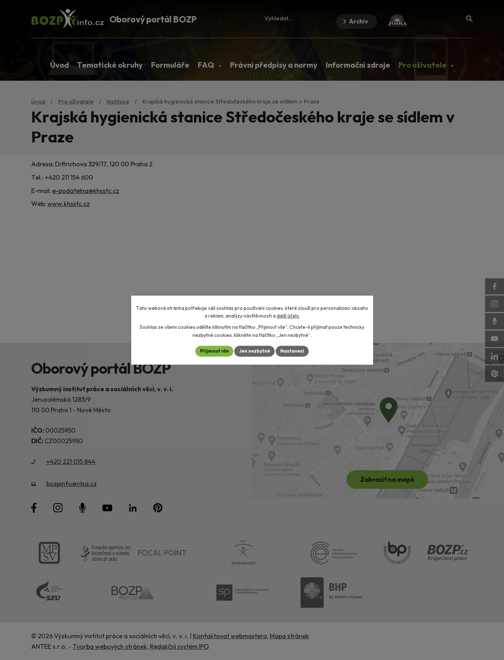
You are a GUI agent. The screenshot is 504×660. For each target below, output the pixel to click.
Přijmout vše (212, 351)
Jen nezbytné (254, 351)
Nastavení (294, 351)
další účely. (288, 316)
